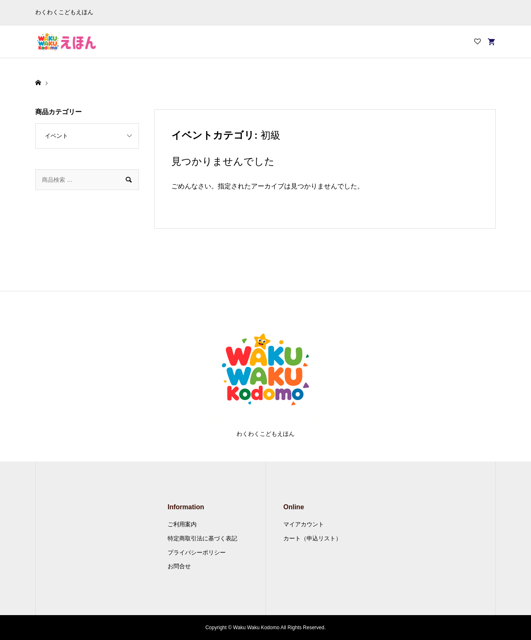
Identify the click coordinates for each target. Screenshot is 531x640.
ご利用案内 (182, 524)
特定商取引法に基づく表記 (202, 538)
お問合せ (179, 566)
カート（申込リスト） (312, 538)
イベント (56, 135)
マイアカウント (303, 524)
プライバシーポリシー (197, 552)
